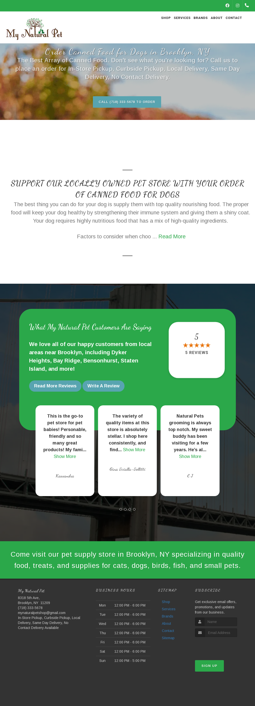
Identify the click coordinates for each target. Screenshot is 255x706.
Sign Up (209, 678)
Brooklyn (70, 353)
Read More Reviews (55, 386)
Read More (172, 237)
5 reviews (196, 353)
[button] (121, 508)
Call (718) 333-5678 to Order (127, 102)
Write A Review (103, 386)
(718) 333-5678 (30, 620)
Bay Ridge (66, 361)
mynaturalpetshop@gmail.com (41, 625)
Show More (65, 455)
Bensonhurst (100, 361)
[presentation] (221, 659)
